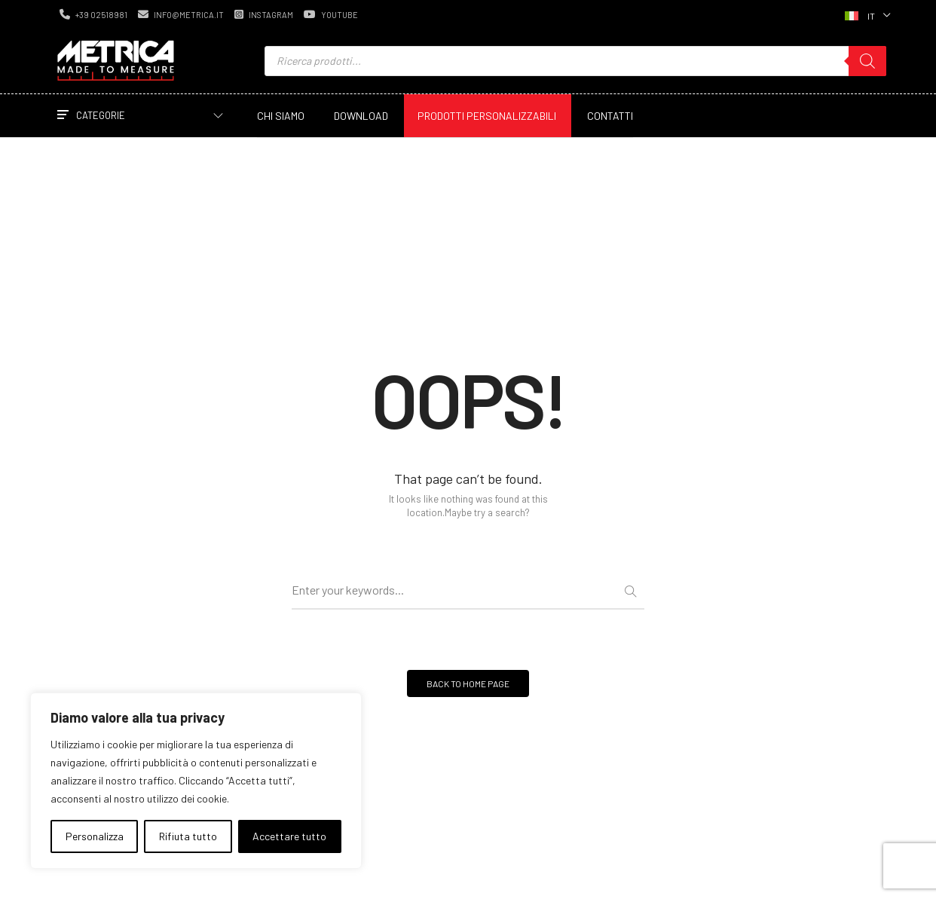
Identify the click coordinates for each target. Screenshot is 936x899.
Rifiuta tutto (188, 836)
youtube (331, 14)
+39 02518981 (93, 14)
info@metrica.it (181, 14)
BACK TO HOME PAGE (468, 683)
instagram (263, 14)
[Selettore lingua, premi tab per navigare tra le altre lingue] (866, 14)
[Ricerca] (867, 61)
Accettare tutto (289, 836)
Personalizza (95, 836)
